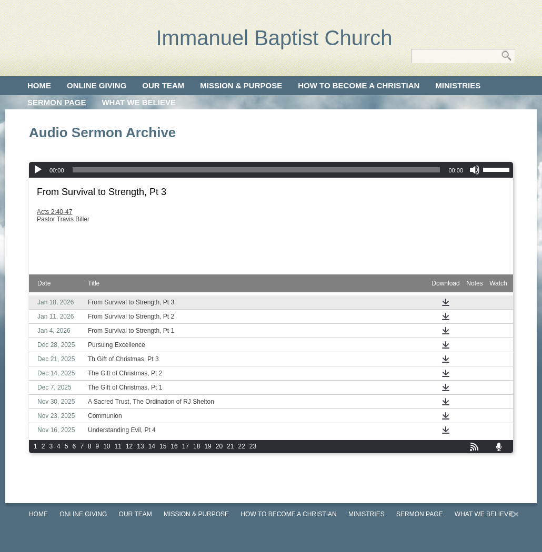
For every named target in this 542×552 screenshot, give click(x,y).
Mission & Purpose (241, 85)
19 (207, 446)
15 (162, 446)
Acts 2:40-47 (54, 212)
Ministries (457, 85)
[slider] (256, 169)
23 (252, 446)
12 (129, 446)
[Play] (38, 170)
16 (173, 446)
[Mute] (474, 170)
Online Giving (96, 85)
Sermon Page (56, 102)
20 (219, 446)
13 (140, 446)
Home (39, 85)
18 (196, 446)
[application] (271, 170)
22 (241, 446)
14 (151, 446)
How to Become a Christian (358, 85)
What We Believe (139, 102)
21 (230, 446)
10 (106, 446)
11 (118, 446)
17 (185, 446)
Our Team (163, 85)
